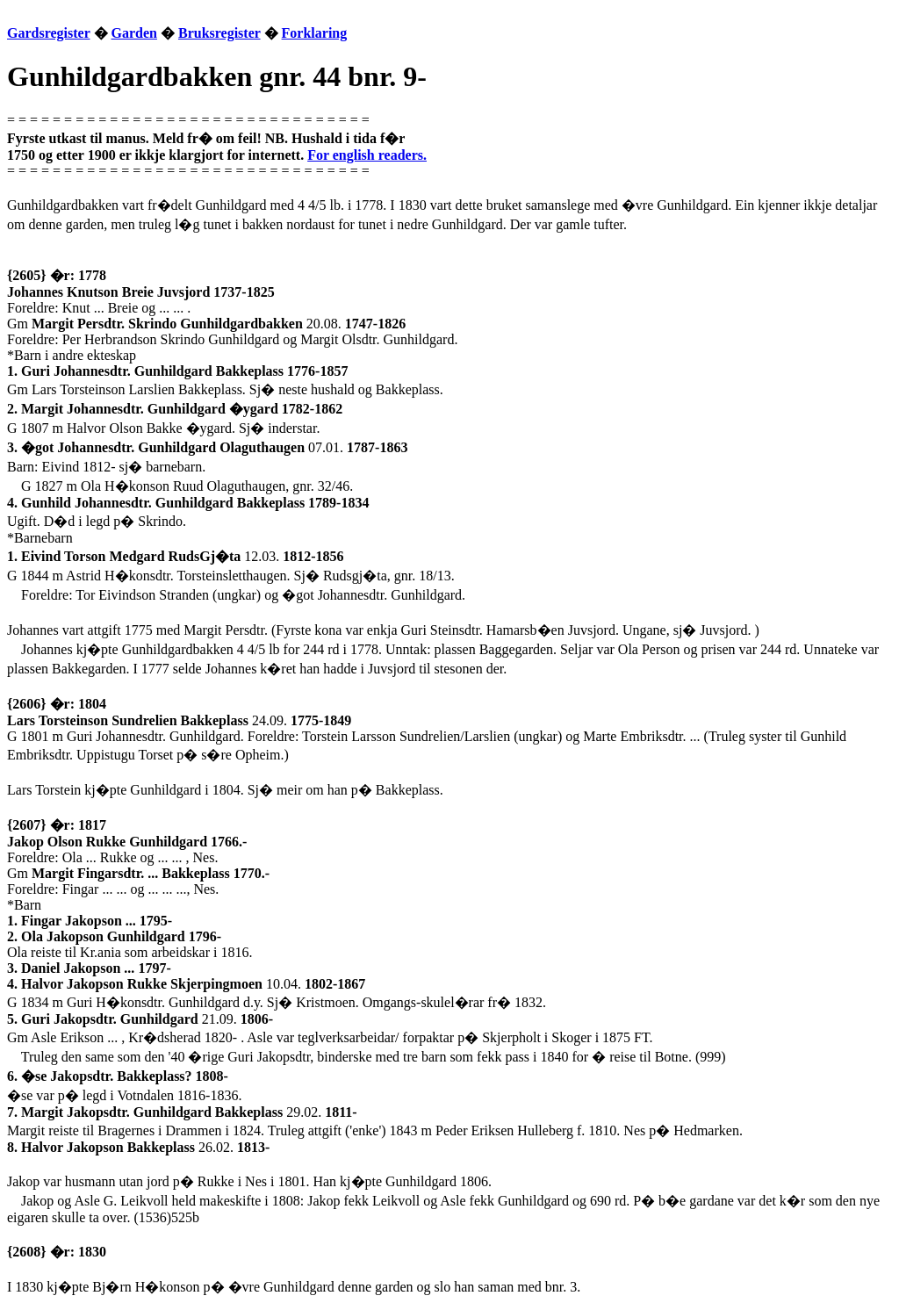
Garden (134, 32)
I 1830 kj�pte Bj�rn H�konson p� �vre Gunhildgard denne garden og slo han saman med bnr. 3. (293, 1286)
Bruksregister (219, 32)
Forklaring (315, 32)
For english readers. (367, 155)
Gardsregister (48, 32)
